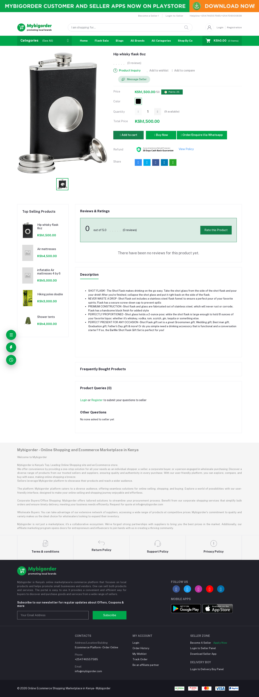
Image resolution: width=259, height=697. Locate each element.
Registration (234, 27)
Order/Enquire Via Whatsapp (202, 135)
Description (89, 274)
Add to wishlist (158, 70)
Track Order (140, 659)
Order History (141, 648)
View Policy (186, 149)
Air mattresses (46, 249)
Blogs (119, 40)
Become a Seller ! (148, 15)
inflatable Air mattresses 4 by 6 (49, 271)
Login (220, 27)
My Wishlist (139, 653)
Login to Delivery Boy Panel (207, 669)
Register (97, 400)
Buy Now (161, 135)
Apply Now (220, 642)
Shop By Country (189, 40)
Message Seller (134, 79)
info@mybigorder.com (88, 671)
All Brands (137, 40)
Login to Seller (174, 15)
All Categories (161, 40)
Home (84, 40)
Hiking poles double (50, 294)
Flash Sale (102, 40)
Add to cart (128, 135)
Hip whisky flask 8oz (47, 226)
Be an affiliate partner (146, 665)
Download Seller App (203, 653)
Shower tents (46, 317)
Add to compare (183, 70)
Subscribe (109, 615)
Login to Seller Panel (203, 648)
